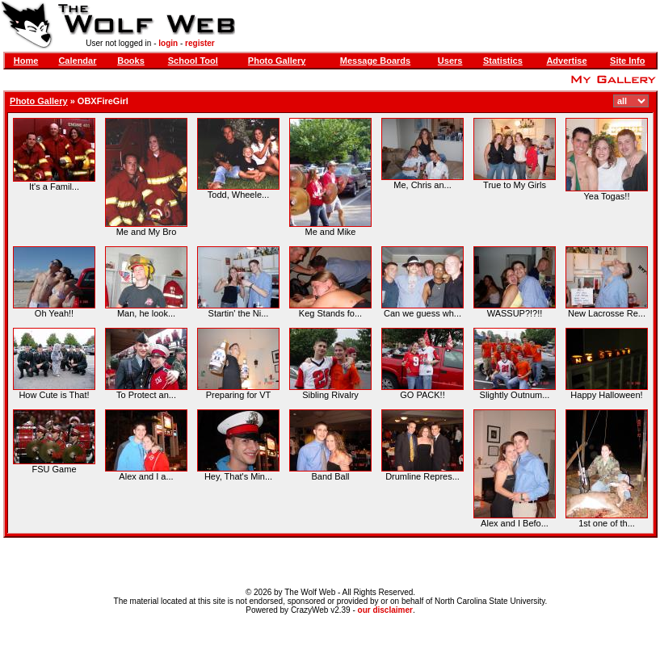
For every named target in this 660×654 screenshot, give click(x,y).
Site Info (627, 60)
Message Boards (375, 60)
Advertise (566, 60)
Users (450, 60)
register (200, 43)
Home (26, 60)
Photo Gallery (277, 60)
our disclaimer (385, 610)
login (168, 43)
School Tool (193, 60)
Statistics (503, 60)
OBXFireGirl (103, 101)
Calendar (77, 60)
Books (131, 60)
